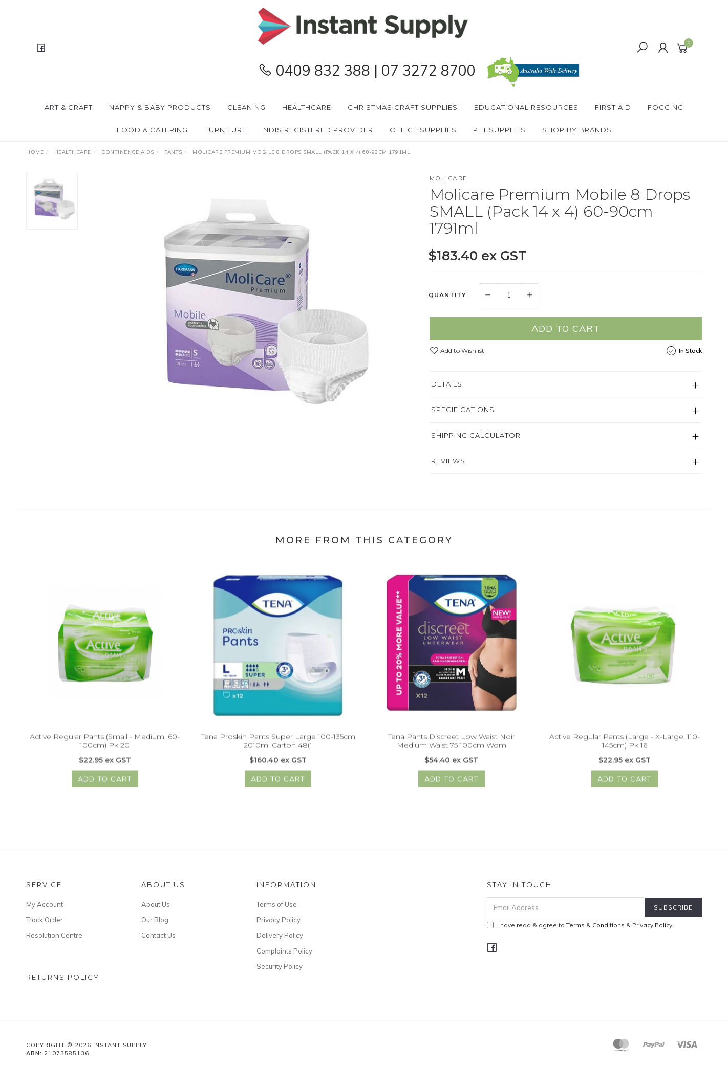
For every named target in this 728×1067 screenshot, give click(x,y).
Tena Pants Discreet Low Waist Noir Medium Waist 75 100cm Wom (451, 748)
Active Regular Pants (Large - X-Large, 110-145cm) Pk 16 (624, 748)
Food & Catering (152, 130)
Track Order (44, 920)
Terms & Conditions (595, 925)
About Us (155, 904)
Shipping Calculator (476, 435)
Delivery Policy (279, 935)
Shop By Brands (577, 130)
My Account (44, 904)
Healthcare (306, 107)
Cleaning (246, 107)
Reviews (448, 461)
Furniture (225, 130)
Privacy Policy (278, 920)
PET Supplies (499, 130)
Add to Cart (565, 328)
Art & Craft (69, 107)
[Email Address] (566, 907)
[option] (253, 300)
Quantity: (448, 295)
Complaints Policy (284, 951)
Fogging (665, 107)
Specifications (463, 409)
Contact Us (158, 935)
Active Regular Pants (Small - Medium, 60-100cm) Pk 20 (105, 748)
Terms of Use (276, 904)
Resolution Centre (54, 935)
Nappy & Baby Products (160, 107)
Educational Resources (526, 107)
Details (446, 384)
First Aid (613, 107)
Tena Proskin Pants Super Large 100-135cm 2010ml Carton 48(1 (278, 748)
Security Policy (279, 966)
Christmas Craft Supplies (403, 107)
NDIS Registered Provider (318, 130)
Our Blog (154, 920)
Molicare (448, 178)
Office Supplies (423, 130)
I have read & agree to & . (580, 925)
